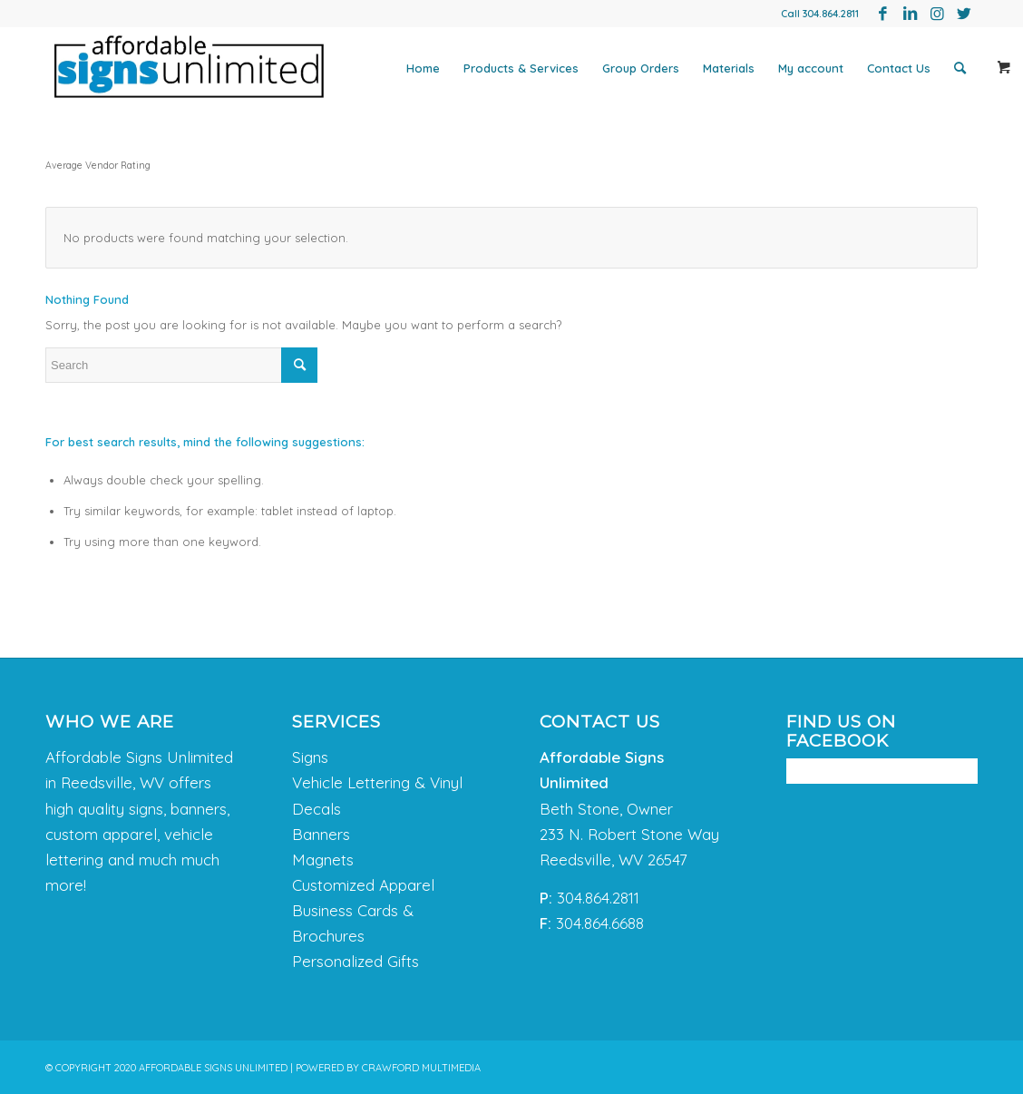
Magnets (323, 859)
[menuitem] (423, 68)
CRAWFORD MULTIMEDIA (421, 1067)
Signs (310, 757)
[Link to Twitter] (964, 13)
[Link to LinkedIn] (909, 13)
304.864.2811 (831, 13)
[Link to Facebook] (882, 13)
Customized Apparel (363, 884)
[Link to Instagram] (936, 13)
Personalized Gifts (355, 961)
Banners (321, 834)
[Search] (960, 68)
